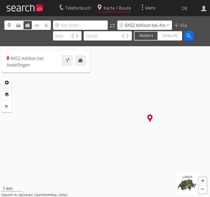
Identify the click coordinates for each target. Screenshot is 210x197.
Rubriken (6, 82)
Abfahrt (146, 35)
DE (185, 8)
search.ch (10, 195)
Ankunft (170, 35)
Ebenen (6, 94)
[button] (203, 181)
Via (183, 25)
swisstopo (26, 195)
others (63, 195)
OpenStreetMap (45, 195)
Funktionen (6, 106)
